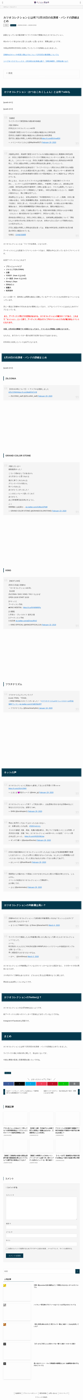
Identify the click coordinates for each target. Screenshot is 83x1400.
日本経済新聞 (20, 235)
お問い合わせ (53, 1393)
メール (9, 1232)
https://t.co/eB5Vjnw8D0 (51, 138)
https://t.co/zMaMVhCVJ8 (27, 392)
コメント (10, 1195)
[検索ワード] (41, 1271)
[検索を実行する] (77, 1271)
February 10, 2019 (49, 625)
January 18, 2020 (46, 708)
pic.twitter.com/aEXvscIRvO (26, 621)
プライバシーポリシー (30, 1393)
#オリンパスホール (61, 701)
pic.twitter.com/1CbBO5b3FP (30, 704)
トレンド (13, 25)
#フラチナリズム (47, 701)
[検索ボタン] (80, 2)
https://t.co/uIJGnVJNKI (17, 788)
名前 (8, 1223)
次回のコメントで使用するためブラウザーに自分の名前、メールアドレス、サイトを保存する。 (40, 1248)
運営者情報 (42, 1393)
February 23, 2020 (59, 511)
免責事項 (18, 1393)
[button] (8, 1084)
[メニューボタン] (2, 2)
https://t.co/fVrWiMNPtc (32, 607)
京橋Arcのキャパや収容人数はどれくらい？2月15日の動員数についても (31, 55)
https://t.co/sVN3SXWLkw (34, 836)
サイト (8, 1240)
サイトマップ (63, 1393)
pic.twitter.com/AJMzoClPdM (36, 507)
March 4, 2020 (54, 925)
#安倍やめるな (35, 826)
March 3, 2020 (33, 956)
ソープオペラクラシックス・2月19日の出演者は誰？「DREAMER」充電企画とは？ (36, 61)
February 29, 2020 (49, 142)
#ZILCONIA (13, 392)
